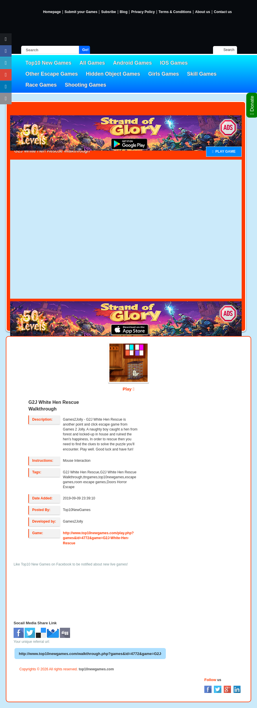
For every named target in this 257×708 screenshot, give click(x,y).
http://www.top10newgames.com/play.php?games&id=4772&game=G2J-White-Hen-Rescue (98, 538)
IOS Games (174, 63)
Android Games (132, 63)
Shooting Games (85, 85)
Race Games (41, 85)
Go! (85, 50)
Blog (124, 12)
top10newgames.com (96, 669)
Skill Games (201, 74)
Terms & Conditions (175, 12)
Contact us (223, 12)
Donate (252, 105)
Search (228, 50)
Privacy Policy (143, 12)
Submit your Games (81, 12)
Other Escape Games (51, 74)
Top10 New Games (48, 63)
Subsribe (108, 12)
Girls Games (163, 74)
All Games (92, 63)
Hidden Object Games (113, 74)
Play (129, 388)
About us (202, 12)
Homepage (52, 12)
